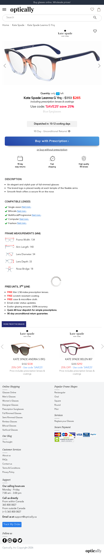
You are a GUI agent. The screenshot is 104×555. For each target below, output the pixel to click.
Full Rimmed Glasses (11, 413)
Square (57, 401)
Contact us (7, 464)
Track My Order (12, 524)
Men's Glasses (9, 397)
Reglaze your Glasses (64, 421)
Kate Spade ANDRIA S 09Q (29, 359)
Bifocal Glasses (9, 426)
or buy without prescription (52, 150)
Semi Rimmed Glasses (12, 418)
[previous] (5, 65)
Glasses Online (9, 393)
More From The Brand (14, 324)
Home (5, 25)
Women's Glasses (10, 401)
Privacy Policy (8, 472)
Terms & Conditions (11, 468)
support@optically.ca (26, 517)
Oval (56, 397)
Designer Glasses (10, 405)
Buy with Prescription (52, 141)
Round (57, 405)
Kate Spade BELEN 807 (78, 359)
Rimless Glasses (9, 422)
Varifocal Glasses (10, 430)
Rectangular (59, 393)
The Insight (7, 442)
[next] (98, 65)
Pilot (56, 409)
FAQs (4, 460)
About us (6, 456)
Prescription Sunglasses (13, 409)
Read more (26, 207)
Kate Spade (18, 25)
